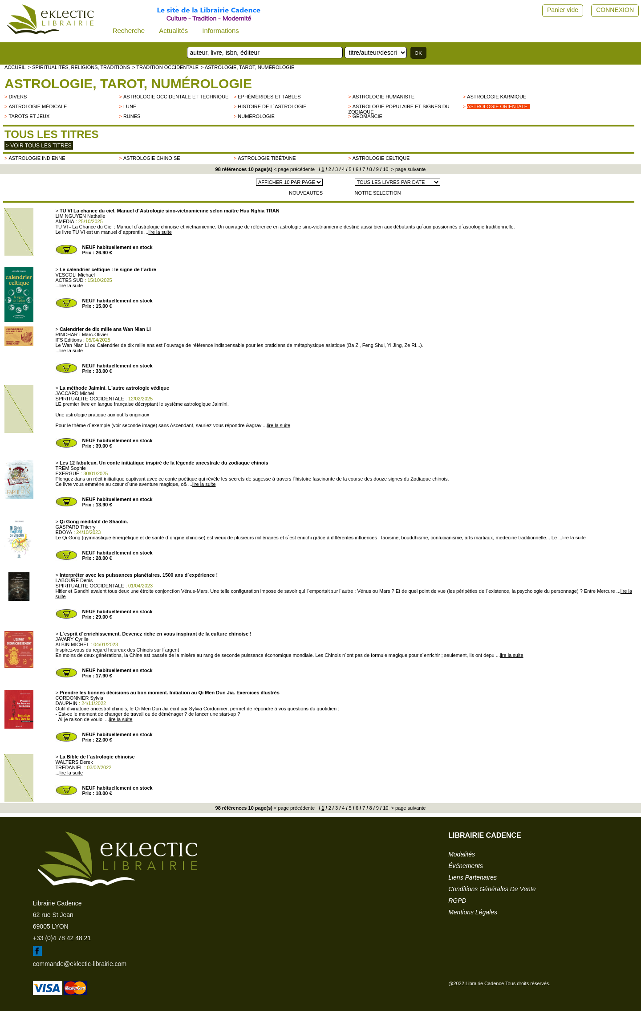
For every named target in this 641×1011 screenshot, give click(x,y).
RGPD (457, 900)
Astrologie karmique (496, 96)
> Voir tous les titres (39, 146)
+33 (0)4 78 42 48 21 (62, 938)
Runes (132, 116)
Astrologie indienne (36, 158)
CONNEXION (615, 9)
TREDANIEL (69, 767)
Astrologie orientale (497, 106)
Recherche (129, 30)
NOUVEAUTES (306, 193)
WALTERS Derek (74, 762)
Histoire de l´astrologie (272, 106)
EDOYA (63, 532)
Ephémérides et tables (269, 96)
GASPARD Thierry (75, 527)
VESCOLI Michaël (75, 274)
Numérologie (256, 116)
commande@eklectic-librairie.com (79, 963)
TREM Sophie (70, 468)
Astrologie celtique (381, 158)
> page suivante (407, 169)
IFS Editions (68, 339)
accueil (15, 67)
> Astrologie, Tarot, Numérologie (247, 67)
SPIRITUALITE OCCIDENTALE (89, 398)
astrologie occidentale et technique (176, 96)
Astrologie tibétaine (267, 158)
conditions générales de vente (492, 889)
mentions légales (472, 912)
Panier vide (562, 9)
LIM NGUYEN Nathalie (80, 216)
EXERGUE (67, 473)
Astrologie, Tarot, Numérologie (128, 83)
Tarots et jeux (28, 116)
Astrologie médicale (37, 106)
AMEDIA (64, 221)
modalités (461, 854)
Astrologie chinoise (151, 158)
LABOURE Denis (74, 580)
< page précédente (294, 169)
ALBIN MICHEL (72, 644)
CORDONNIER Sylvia (79, 698)
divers (17, 96)
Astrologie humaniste (383, 96)
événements (465, 865)
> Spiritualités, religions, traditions (79, 67)
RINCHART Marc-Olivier (81, 334)
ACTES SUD (69, 280)
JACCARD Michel (74, 393)
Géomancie (367, 116)
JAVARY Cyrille (71, 639)
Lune (129, 106)
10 (384, 169)
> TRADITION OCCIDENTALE (165, 67)
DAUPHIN (66, 703)
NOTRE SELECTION (378, 193)
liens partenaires (472, 877)
